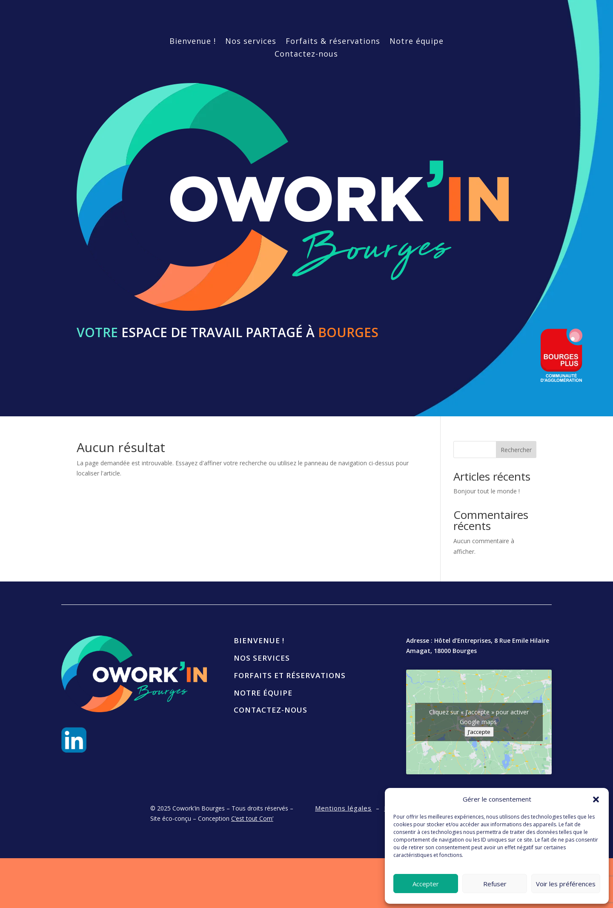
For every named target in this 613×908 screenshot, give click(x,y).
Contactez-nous (306, 55)
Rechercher (516, 450)
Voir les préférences (566, 883)
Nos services (250, 42)
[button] (596, 799)
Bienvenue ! (192, 42)
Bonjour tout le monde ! (486, 491)
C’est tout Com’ (252, 818)
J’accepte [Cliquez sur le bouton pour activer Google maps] (479, 732)
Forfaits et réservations (290, 675)
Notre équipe (417, 42)
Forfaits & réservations (333, 42)
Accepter (425, 883)
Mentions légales (343, 808)
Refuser (495, 883)
